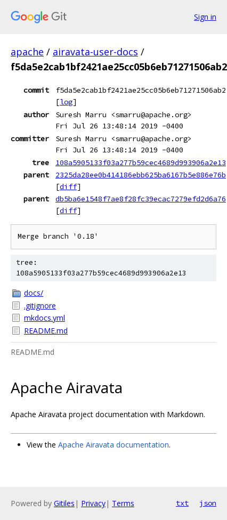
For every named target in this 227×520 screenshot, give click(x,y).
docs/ (33, 293)
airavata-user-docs (95, 51)
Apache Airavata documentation (113, 445)
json (207, 503)
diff (68, 186)
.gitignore (40, 305)
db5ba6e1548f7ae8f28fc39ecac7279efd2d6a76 (140, 199)
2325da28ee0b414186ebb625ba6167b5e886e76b (140, 175)
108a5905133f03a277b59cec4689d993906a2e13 (140, 162)
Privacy (93, 503)
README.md (46, 331)
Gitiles (64, 503)
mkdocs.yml (44, 318)
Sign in (205, 17)
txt (182, 503)
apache (27, 51)
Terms (123, 503)
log (66, 102)
